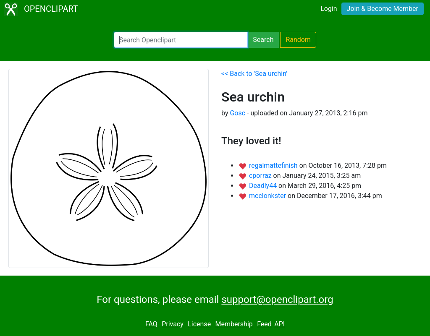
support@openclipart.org (277, 299)
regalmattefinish (274, 165)
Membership (233, 324)
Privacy (173, 324)
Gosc (237, 113)
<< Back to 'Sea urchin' (254, 74)
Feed (264, 324)
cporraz (261, 176)
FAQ (151, 324)
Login (328, 9)
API (279, 324)
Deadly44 (263, 186)
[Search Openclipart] (181, 40)
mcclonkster (268, 196)
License (199, 324)
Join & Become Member (382, 9)
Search (263, 40)
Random (298, 40)
